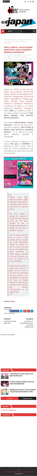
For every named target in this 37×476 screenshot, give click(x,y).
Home (5, 39)
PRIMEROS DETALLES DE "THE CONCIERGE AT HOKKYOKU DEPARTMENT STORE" (23, 391)
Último (9, 398)
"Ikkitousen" (18, 108)
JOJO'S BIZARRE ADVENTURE (24, 59)
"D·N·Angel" (28, 108)
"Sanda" (16, 89)
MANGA (11, 55)
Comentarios (27, 398)
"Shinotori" (7, 103)
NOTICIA (10, 39)
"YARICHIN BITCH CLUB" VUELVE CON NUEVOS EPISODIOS (21, 375)
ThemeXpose (19, 474)
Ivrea (12, 301)
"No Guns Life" (26, 125)
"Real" (6, 111)
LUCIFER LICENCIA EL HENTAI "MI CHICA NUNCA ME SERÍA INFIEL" (22, 383)
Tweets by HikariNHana (8, 410)
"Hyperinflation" (15, 99)
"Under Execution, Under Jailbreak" (18, 101)
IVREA (13, 59)
